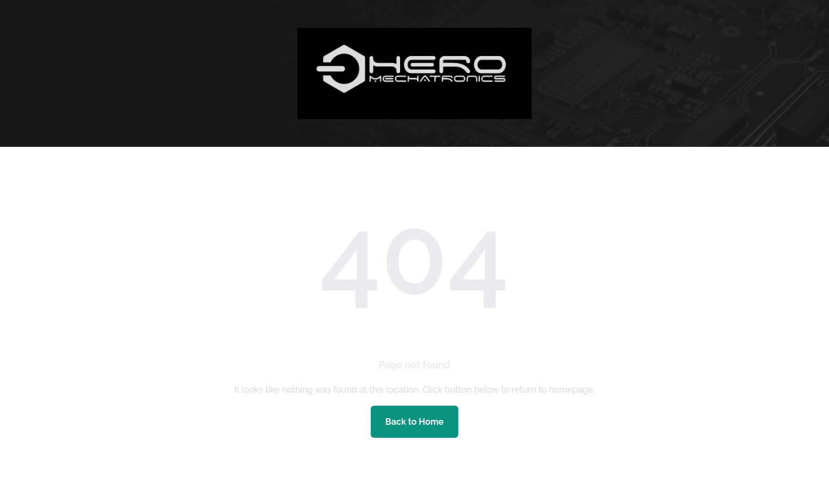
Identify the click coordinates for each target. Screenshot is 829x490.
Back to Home (414, 422)
